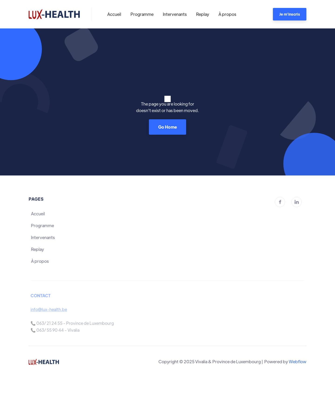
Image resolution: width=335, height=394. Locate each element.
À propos (227, 14)
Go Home (167, 127)
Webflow (297, 361)
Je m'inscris (289, 14)
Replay (202, 14)
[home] (54, 14)
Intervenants (175, 14)
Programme (142, 14)
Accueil (114, 14)
